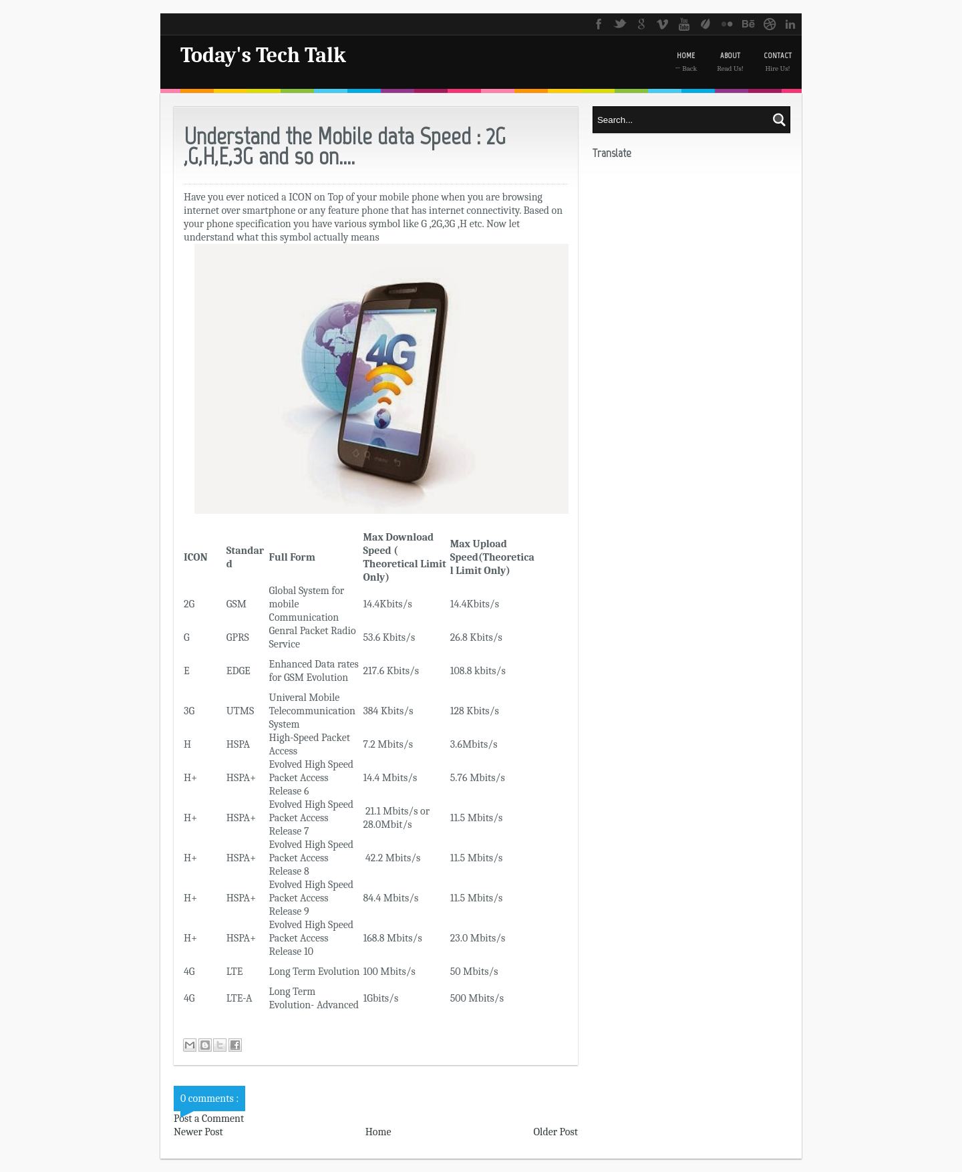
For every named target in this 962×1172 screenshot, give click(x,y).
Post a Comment (209, 1119)
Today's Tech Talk (263, 55)
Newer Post (198, 1132)
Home (378, 1132)
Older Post (555, 1132)
